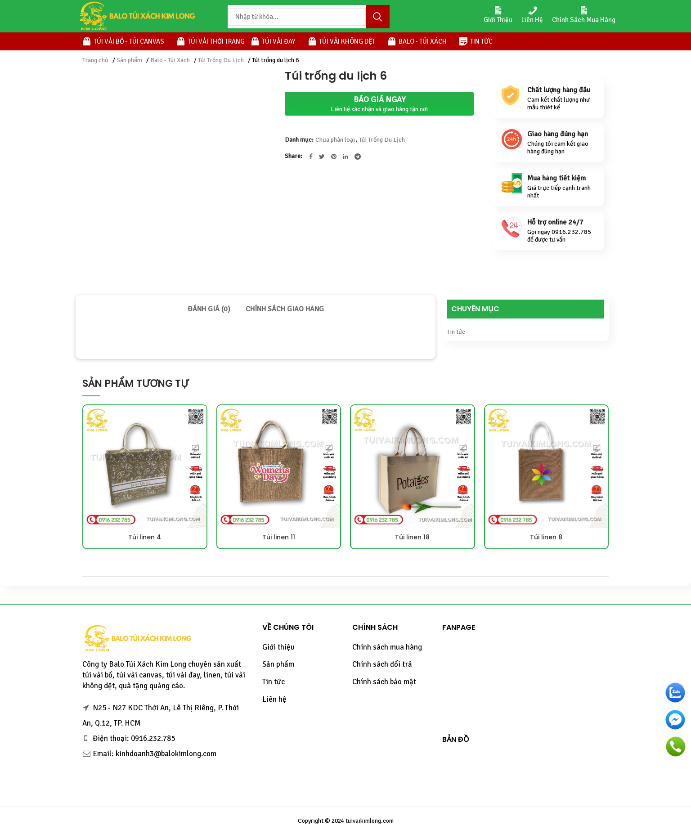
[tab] (209, 309)
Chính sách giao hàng (285, 309)
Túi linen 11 (278, 537)
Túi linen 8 (546, 537)
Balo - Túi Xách (170, 60)
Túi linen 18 (412, 537)
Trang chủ (95, 60)
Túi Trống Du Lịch (221, 60)
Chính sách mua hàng (387, 647)
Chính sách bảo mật (384, 681)
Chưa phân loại (335, 139)
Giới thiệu (278, 647)
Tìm (377, 16)
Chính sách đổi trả (382, 664)
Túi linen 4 (144, 537)
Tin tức (456, 332)
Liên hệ (274, 699)
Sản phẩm (129, 60)
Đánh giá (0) (209, 309)
